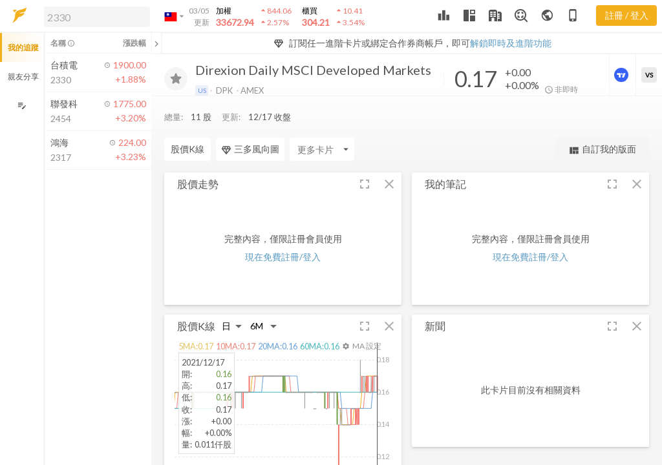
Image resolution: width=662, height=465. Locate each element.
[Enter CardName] (322, 149)
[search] (97, 16)
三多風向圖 (250, 149)
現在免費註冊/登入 (283, 256)
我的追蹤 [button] (23, 47)
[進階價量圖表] (622, 75)
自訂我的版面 (602, 149)
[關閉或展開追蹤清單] (156, 43)
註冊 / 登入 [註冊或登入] (626, 15)
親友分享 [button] (23, 76)
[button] (94, 16)
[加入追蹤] (175, 78)
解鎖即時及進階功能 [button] (510, 42)
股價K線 (187, 148)
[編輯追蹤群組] (21, 105)
